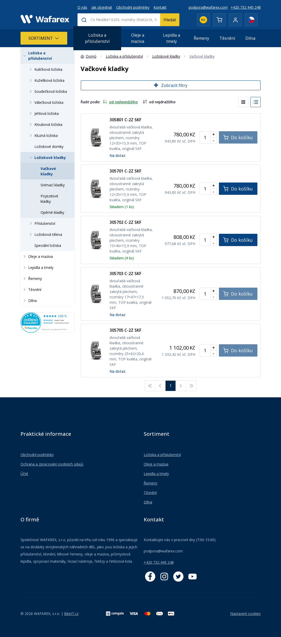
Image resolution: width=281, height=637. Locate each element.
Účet (24, 473)
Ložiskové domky (48, 146)
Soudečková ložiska (47, 91)
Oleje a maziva (137, 38)
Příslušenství (41, 223)
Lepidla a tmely (171, 38)
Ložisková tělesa (44, 234)
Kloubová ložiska (44, 124)
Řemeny (201, 38)
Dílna (250, 38)
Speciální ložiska (47, 245)
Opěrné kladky (52, 212)
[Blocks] (243, 102)
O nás (82, 7)
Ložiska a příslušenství (97, 38)
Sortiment (43, 38)
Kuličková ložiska (44, 69)
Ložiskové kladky (46, 157)
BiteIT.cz (71, 613)
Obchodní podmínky (132, 7)
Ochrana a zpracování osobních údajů (52, 464)
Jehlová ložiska (43, 113)
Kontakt (160, 7)
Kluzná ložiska (42, 135)
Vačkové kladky (48, 171)
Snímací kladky (53, 185)
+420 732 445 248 (246, 7)
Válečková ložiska (45, 102)
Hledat (169, 20)
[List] (255, 102)
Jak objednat (101, 7)
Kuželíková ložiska (45, 80)
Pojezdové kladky (49, 199)
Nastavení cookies (245, 613)
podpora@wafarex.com (208, 7)
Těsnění (227, 38)
